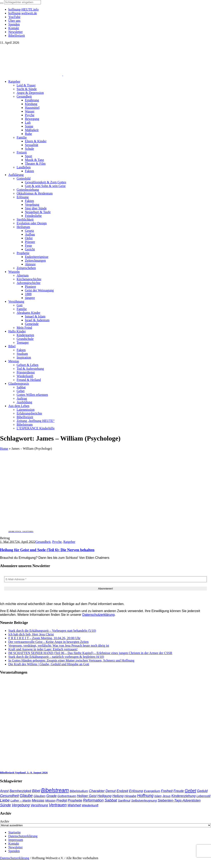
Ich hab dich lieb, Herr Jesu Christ (31, 634)
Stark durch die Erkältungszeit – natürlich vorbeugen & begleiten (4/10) (56, 656)
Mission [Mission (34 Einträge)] (50, 800)
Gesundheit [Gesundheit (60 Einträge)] (9, 796)
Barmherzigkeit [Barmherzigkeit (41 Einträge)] (20, 791)
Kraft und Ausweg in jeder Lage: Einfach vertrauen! (43, 649)
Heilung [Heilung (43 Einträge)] (118, 796)
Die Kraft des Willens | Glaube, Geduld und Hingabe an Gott (48, 664)
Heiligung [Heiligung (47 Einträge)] (104, 796)
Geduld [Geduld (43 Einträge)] (202, 791)
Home (4, 448)
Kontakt (13, 843)
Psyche (57, 542)
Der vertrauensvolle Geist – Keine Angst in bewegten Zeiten (48, 642)
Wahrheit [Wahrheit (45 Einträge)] (74, 805)
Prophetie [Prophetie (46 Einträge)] (75, 800)
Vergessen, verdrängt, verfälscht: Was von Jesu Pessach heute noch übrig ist (58, 645)
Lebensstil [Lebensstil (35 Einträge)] (203, 796)
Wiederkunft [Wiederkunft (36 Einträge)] (90, 805)
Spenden (14, 851)
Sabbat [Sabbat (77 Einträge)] (110, 800)
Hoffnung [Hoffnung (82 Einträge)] (145, 795)
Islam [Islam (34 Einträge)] (158, 796)
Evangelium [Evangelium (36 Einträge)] (152, 791)
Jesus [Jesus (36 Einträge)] (166, 796)
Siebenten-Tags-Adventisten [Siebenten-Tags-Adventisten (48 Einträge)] (179, 800)
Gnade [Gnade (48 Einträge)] (51, 796)
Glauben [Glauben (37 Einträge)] (39, 796)
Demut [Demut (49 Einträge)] (111, 791)
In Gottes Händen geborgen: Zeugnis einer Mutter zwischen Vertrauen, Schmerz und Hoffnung (71, 660)
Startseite (14, 832)
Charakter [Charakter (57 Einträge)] (97, 791)
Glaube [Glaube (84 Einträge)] (26, 795)
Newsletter (15, 847)
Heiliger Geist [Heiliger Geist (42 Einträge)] (87, 796)
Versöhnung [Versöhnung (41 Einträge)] (39, 805)
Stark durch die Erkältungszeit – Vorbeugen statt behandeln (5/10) (52, 630)
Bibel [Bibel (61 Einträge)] (36, 791)
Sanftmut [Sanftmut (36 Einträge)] (124, 800)
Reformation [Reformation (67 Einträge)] (93, 800)
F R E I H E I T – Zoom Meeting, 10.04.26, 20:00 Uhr (44, 638)
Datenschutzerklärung (98, 614)
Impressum (15, 840)
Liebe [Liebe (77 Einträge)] (5, 800)
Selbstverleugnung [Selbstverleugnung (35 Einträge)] (144, 800)
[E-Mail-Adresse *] (105, 579)
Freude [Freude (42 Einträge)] (178, 791)
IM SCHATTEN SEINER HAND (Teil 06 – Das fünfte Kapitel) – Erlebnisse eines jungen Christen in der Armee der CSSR (90, 653)
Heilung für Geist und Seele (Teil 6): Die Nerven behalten (47, 550)
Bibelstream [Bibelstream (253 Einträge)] (55, 790)
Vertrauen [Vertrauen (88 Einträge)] (58, 805)
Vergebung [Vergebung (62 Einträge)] (21, 805)
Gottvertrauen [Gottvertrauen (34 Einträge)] (67, 796)
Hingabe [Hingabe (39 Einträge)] (130, 796)
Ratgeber (69, 542)
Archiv (4, 821)
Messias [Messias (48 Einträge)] (38, 800)
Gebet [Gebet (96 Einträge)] (190, 790)
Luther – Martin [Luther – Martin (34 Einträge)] (21, 800)
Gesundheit (43, 542)
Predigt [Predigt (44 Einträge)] (61, 800)
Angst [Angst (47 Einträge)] (4, 791)
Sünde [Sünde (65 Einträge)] (5, 805)
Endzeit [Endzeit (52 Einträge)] (122, 791)
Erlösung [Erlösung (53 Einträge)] (136, 791)
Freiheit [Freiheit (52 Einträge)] (167, 791)
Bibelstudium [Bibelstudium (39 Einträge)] (79, 791)
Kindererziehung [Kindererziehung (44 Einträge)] (183, 796)
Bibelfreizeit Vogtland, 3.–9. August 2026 (24, 772)
